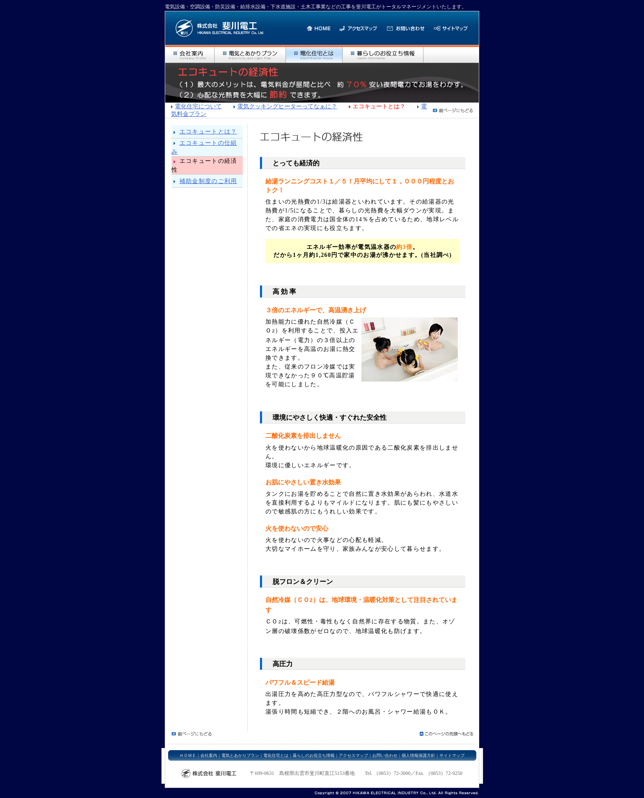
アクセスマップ (353, 753)
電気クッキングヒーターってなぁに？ (287, 106)
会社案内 (208, 753)
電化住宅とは (275, 753)
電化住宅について (198, 106)
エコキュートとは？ (208, 131)
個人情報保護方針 (418, 753)
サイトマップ (452, 753)
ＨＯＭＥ (187, 753)
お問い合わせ (384, 753)
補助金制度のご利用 (208, 181)
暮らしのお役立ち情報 (314, 753)
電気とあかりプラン (240, 753)
